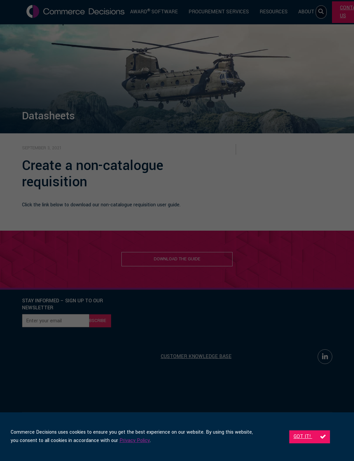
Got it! (310, 436)
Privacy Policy (134, 440)
